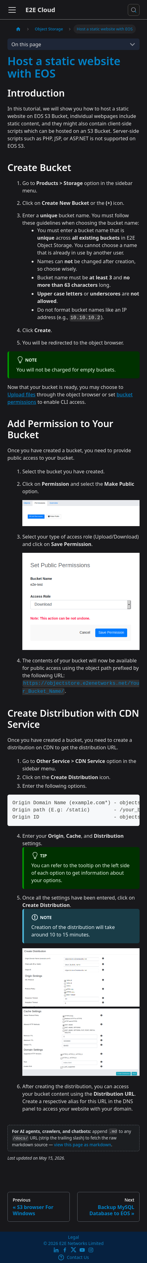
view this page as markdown (82, 1145)
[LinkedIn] (56, 1250)
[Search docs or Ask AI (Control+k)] (134, 10)
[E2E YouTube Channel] (82, 1250)
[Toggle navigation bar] (12, 10)
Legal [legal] (73, 1237)
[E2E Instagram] (91, 1250)
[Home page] (18, 29)
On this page (26, 44)
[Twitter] (73, 1250)
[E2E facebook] (65, 1250)
